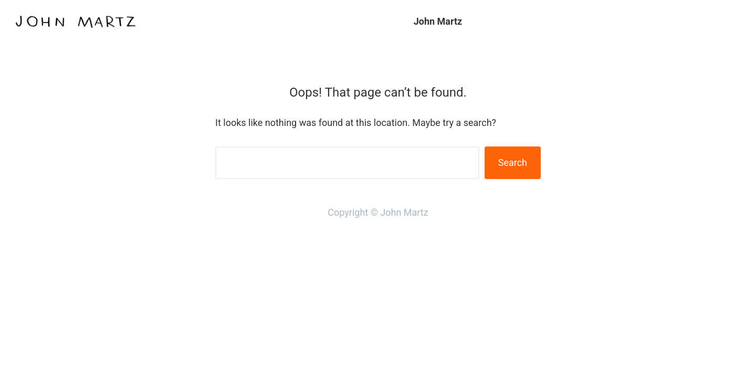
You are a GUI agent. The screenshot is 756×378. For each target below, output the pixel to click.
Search (512, 162)
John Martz (438, 21)
